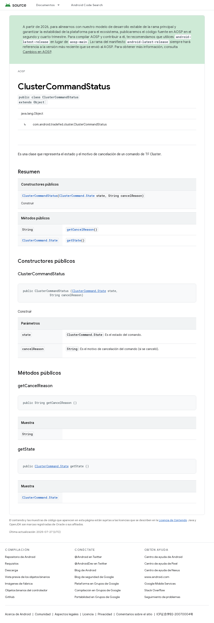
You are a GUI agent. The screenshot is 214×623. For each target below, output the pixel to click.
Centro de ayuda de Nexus (162, 570)
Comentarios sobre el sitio (134, 614)
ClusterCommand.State (77, 196)
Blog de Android (85, 570)
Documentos (45, 5)
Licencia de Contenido (173, 520)
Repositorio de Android (20, 557)
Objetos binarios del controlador (26, 590)
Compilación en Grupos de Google (98, 590)
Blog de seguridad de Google (94, 577)
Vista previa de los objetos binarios (27, 577)
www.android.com (156, 577)
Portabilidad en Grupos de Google (97, 597)
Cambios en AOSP (37, 52)
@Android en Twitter (88, 557)
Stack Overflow (154, 590)
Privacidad (105, 614)
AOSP (21, 71)
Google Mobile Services (160, 583)
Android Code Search (87, 5)
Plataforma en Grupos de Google (97, 583)
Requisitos (11, 563)
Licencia (88, 614)
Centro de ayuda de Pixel (160, 563)
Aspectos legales (66, 614)
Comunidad (43, 614)
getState (74, 240)
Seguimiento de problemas (162, 597)
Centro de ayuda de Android (163, 557)
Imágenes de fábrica (19, 583)
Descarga (11, 570)
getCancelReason (80, 229)
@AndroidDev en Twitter (91, 563)
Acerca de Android (18, 614)
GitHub (9, 597)
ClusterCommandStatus (39, 196)
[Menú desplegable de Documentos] (60, 5)
